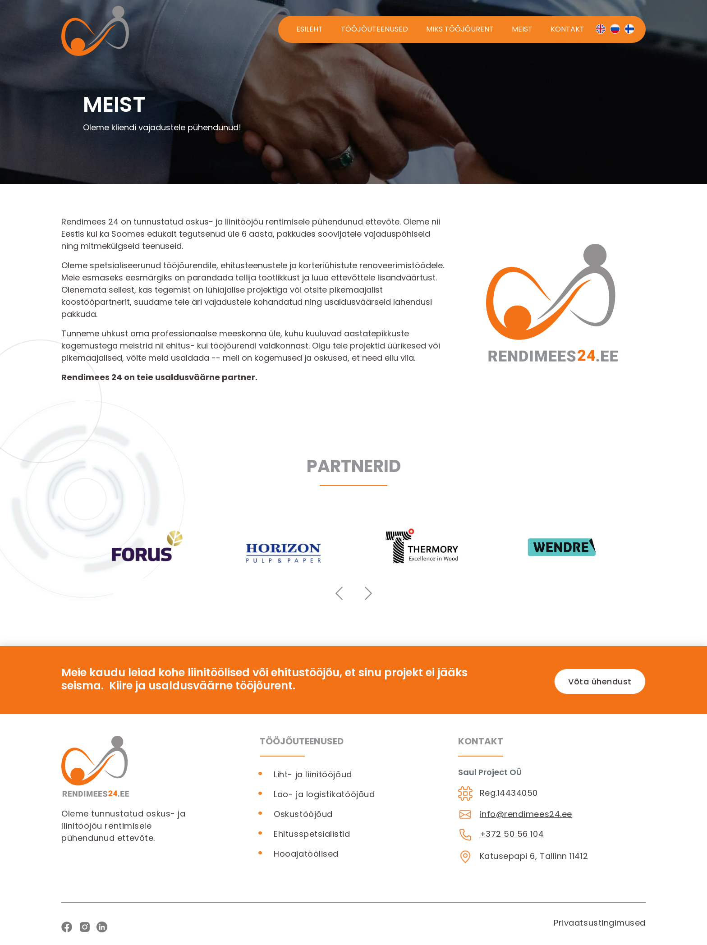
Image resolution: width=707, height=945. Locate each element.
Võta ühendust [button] (600, 681)
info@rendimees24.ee (526, 814)
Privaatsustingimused (600, 922)
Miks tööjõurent (460, 29)
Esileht (309, 29)
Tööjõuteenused (374, 29)
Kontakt (567, 29)
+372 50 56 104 (512, 834)
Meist (522, 29)
